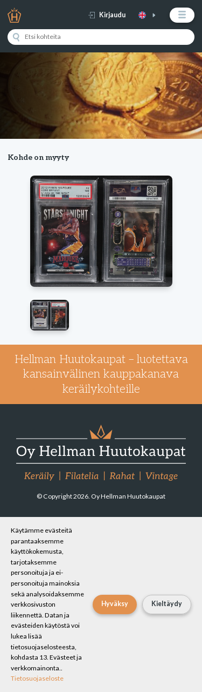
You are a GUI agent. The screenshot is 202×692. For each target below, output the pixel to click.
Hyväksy (114, 604)
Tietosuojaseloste (37, 678)
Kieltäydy (166, 604)
